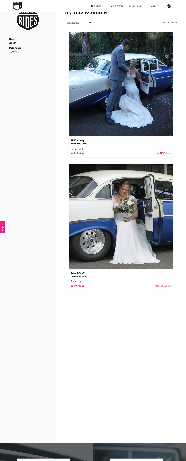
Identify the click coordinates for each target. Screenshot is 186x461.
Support (154, 6)
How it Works (115, 6)
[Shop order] (78, 22)
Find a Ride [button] (95, 6)
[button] (77, 153)
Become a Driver (136, 6)
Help (2, 228)
